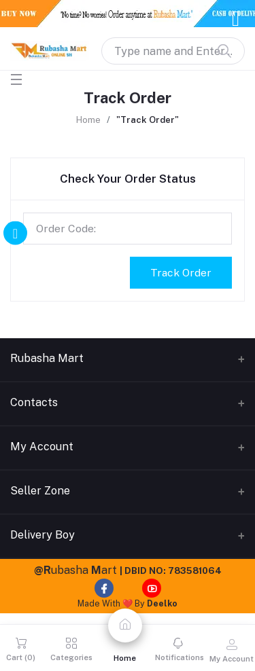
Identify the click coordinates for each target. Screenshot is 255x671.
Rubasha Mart (47, 358)
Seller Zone (40, 490)
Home (88, 120)
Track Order (180, 272)
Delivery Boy (42, 534)
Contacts (34, 402)
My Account (41, 446)
